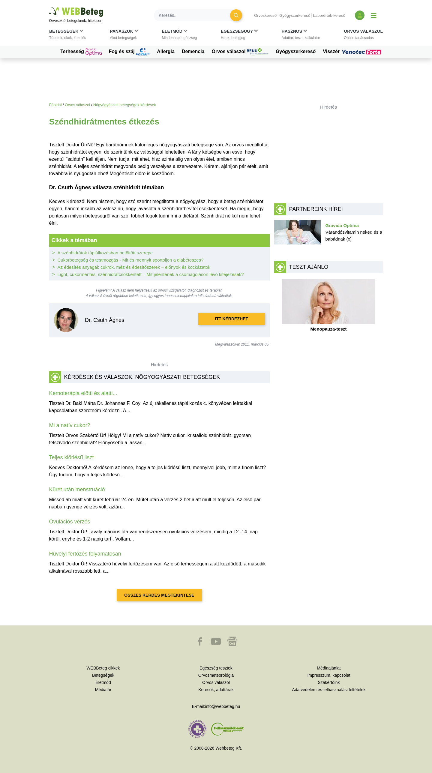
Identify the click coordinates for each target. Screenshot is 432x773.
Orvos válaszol (240, 51)
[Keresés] (195, 15)
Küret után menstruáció (77, 490)
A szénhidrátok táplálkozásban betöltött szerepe (105, 252)
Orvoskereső (265, 15)
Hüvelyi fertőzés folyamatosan (85, 554)
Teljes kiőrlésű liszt (71, 457)
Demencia (193, 51)
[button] (67, 35)
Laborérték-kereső (329, 15)
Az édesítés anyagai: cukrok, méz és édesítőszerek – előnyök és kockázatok (134, 267)
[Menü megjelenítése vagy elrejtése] (373, 15)
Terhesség (80, 51)
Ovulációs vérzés (69, 522)
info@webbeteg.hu (222, 706)
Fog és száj (129, 51)
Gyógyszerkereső (294, 15)
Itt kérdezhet (231, 318)
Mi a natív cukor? (69, 425)
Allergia (166, 51)
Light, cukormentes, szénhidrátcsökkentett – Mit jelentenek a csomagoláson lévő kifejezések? (151, 274)
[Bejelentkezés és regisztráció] (359, 15)
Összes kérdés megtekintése (159, 595)
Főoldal (55, 105)
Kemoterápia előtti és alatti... (83, 393)
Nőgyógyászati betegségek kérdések (124, 105)
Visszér (353, 51)
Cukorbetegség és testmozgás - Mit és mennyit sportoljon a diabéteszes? (131, 259)
